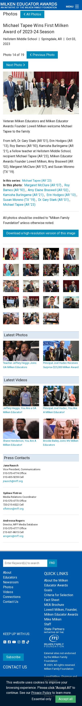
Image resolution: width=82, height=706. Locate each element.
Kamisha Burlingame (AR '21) (23, 195)
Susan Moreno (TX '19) (19, 200)
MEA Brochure (54, 605)
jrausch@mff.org (13, 481)
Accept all (66, 699)
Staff (47, 624)
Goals (48, 590)
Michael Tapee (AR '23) (37, 180)
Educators (10, 577)
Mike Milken (52, 619)
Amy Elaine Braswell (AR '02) (48, 190)
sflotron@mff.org (13, 508)
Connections (12, 597)
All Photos (32, 14)
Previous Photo (42, 55)
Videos (8, 592)
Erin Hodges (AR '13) (61, 195)
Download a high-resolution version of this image (40, 233)
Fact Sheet (51, 600)
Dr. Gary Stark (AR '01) (53, 200)
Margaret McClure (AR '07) (42, 185)
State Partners (54, 629)
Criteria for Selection (58, 595)
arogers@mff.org (13, 536)
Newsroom (11, 582)
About (7, 572)
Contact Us (10, 602)
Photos (8, 587)
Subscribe (13, 657)
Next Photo (15, 65)
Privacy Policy (41, 693)
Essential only (41, 699)
